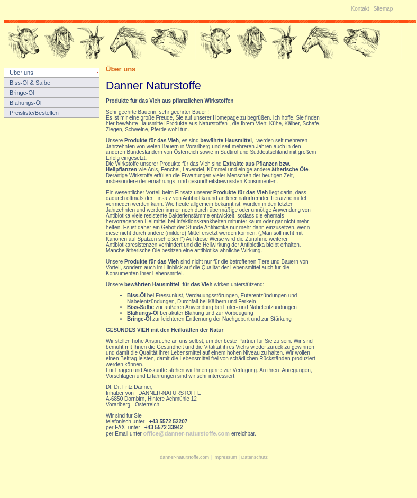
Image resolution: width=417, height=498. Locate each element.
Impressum (225, 457)
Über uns (21, 72)
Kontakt (360, 9)
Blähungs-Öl (26, 102)
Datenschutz (254, 457)
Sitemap (383, 9)
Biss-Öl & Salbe (30, 82)
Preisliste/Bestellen (34, 113)
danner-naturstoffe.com (184, 457)
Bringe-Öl (22, 92)
